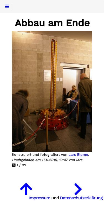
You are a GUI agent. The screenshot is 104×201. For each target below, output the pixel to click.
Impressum (39, 197)
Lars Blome (78, 155)
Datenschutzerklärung (81, 197)
